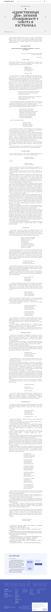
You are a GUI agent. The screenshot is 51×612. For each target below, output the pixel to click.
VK (31, 591)
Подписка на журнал (25, 590)
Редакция (28, 1)
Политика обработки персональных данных (17, 602)
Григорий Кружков (12, 558)
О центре (38, 591)
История (16, 590)
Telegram (32, 590)
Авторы (22, 1)
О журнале (18, 1)
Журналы (25, 1)
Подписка (32, 1)
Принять (44, 609)
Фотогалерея (17, 595)
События (16, 594)
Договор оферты (25, 591)
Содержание (38, 564)
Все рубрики (36, 1)
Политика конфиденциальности (18, 599)
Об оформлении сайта (17, 597)
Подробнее (35, 609)
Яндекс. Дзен (33, 594)
